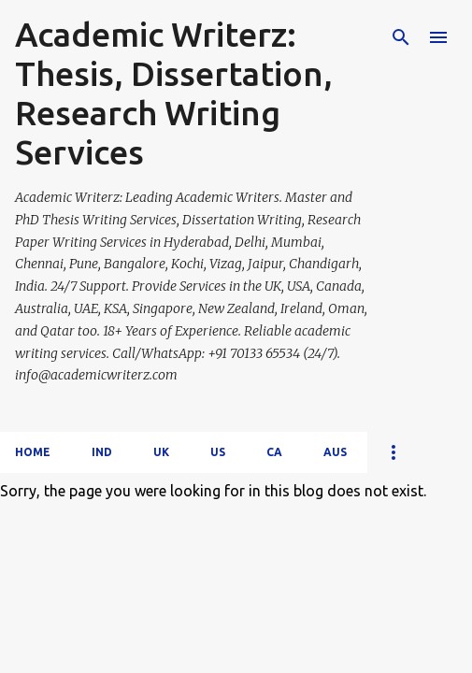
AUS (335, 452)
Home (32, 452)
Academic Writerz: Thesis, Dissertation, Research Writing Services (174, 93)
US (217, 452)
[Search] (401, 37)
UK (161, 452)
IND (102, 452)
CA (274, 452)
